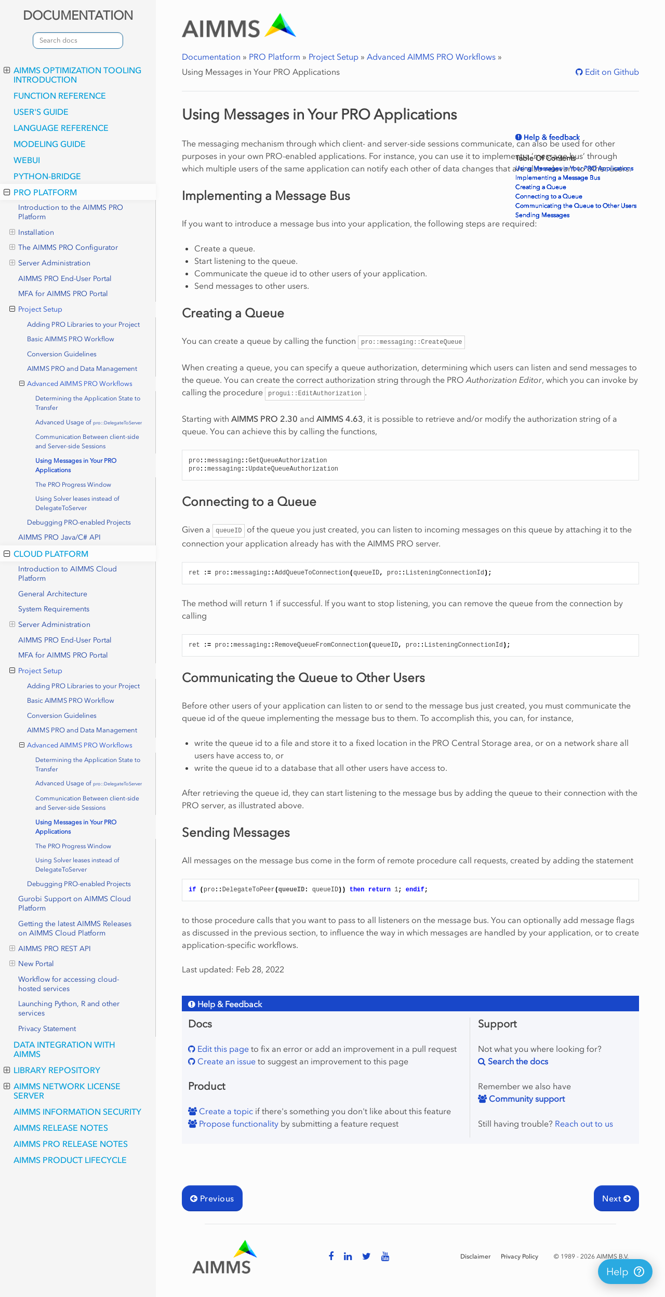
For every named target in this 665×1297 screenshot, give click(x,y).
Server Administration (49, 263)
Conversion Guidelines (62, 354)
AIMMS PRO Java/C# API (59, 537)
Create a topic (225, 1111)
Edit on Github (611, 72)
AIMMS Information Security (77, 1111)
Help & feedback (551, 137)
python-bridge (47, 176)
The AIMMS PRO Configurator (63, 247)
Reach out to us (584, 1123)
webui (27, 160)
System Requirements (53, 609)
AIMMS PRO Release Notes (71, 1144)
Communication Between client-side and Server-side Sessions (87, 441)
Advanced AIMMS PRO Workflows (76, 384)
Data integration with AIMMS (64, 1049)
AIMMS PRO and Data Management (82, 368)
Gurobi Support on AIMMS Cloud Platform (74, 903)
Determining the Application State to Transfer (87, 403)
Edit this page (222, 1049)
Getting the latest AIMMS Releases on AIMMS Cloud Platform (74, 928)
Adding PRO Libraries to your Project (83, 324)
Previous (212, 1198)
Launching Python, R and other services (68, 1008)
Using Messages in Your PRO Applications (75, 465)
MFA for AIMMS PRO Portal (63, 293)
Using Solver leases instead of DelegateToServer (77, 503)
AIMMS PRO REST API (50, 949)
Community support (526, 1098)
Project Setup (35, 309)
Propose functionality (237, 1123)
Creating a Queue (540, 187)
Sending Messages (542, 215)
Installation (31, 232)
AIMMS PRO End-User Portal (65, 278)
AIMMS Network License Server (62, 1091)
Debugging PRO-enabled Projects (79, 522)
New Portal (31, 964)
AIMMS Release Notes (61, 1127)
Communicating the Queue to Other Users (575, 205)
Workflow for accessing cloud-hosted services (68, 984)
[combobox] (78, 40)
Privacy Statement (47, 1028)
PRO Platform (40, 192)
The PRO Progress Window (73, 484)
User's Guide (41, 111)
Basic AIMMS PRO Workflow (70, 339)
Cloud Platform (46, 554)
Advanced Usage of (88, 422)
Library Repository (52, 1070)
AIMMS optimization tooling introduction (72, 75)
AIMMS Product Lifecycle (70, 1160)
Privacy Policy (519, 1256)
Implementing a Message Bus (557, 177)
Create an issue (225, 1061)
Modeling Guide (50, 144)
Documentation (211, 56)
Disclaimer (475, 1256)
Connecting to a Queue (548, 196)
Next (616, 1198)
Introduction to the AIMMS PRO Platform (70, 212)
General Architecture (52, 594)
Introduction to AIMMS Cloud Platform (67, 574)
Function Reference (60, 95)
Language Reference (61, 128)
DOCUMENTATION (78, 15)
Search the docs (517, 1061)
